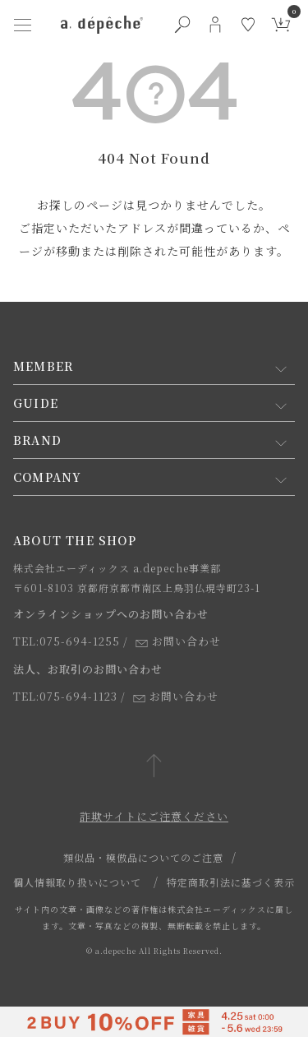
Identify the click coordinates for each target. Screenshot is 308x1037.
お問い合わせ (178, 641)
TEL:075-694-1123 (65, 696)
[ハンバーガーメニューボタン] (23, 25)
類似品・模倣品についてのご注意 (143, 857)
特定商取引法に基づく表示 (231, 882)
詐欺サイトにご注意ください (154, 816)
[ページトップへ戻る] (154, 766)
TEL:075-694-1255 (66, 641)
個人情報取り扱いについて (77, 882)
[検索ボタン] (182, 24)
